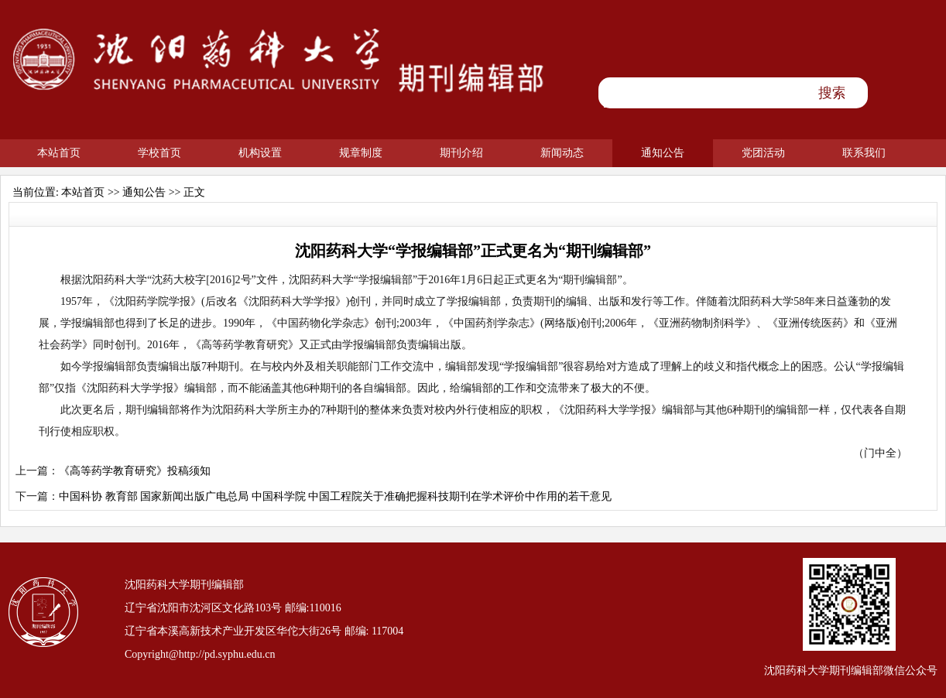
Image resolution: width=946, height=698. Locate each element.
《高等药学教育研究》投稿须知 (135, 471)
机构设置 (260, 153)
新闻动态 (562, 153)
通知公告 (662, 153)
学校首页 (159, 153)
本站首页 (59, 153)
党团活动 (763, 153)
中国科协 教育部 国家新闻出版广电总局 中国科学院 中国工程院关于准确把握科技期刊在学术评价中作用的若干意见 (335, 496)
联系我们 (864, 153)
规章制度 (360, 153)
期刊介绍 (461, 153)
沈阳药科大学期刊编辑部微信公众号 (850, 670)
